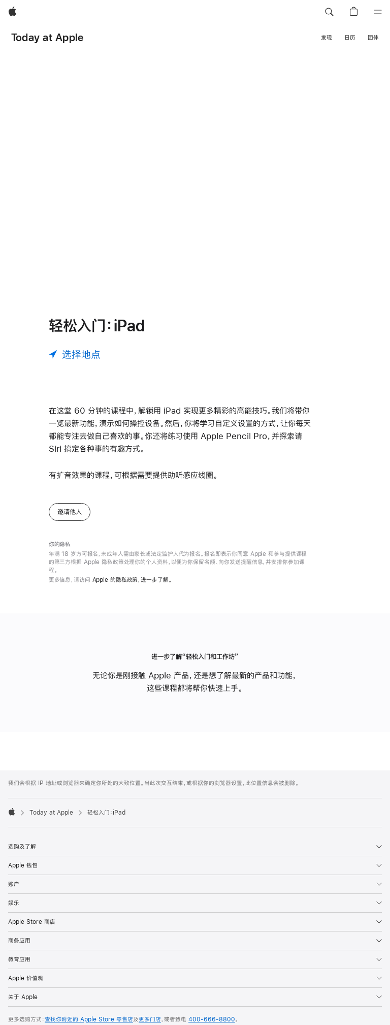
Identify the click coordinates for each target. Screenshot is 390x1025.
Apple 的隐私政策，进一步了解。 (132, 580)
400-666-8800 (211, 1019)
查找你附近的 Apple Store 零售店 (89, 1019)
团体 (373, 38)
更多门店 (150, 1019)
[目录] (378, 12)
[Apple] (12, 12)
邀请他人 (69, 511)
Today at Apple (47, 37)
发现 (326, 38)
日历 (349, 38)
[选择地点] (75, 354)
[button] (329, 12)
